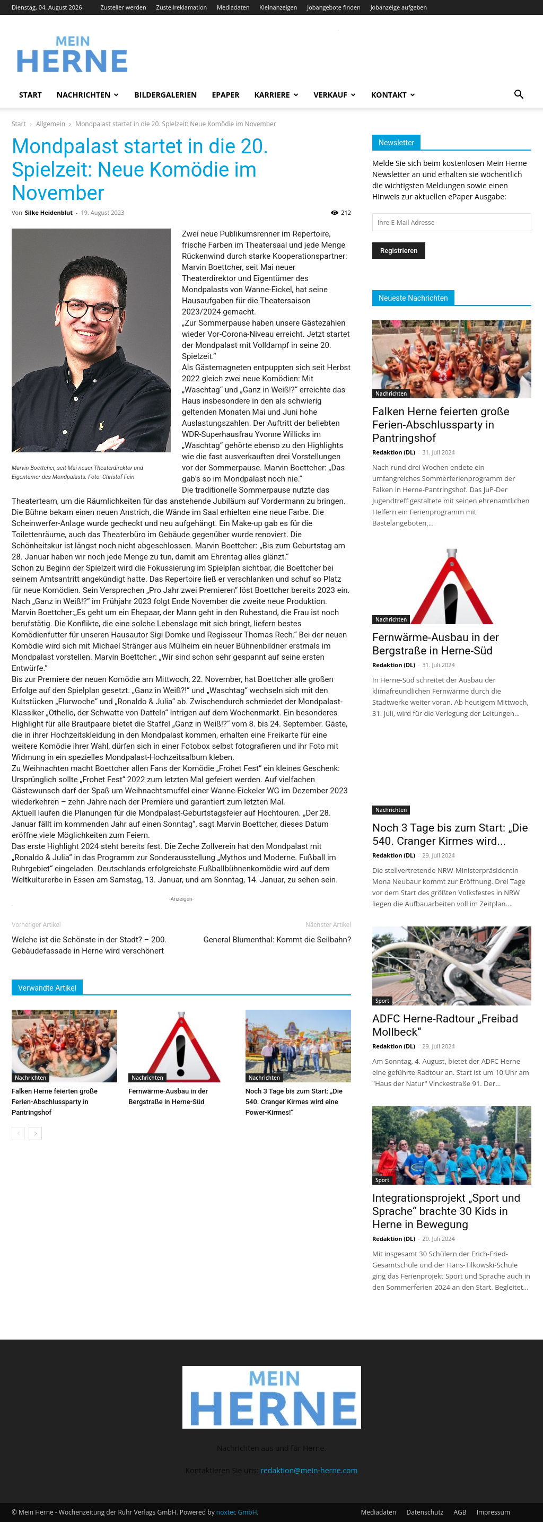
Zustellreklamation (181, 7)
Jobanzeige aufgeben (399, 7)
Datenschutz (424, 1512)
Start (30, 95)
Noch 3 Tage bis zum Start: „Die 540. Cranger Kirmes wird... (450, 834)
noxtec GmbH (236, 1512)
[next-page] (35, 1133)
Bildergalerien (165, 95)
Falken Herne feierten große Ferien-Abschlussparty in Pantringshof (55, 1101)
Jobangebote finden (334, 7)
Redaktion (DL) (393, 452)
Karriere (277, 95)
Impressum (493, 1512)
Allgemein (50, 123)
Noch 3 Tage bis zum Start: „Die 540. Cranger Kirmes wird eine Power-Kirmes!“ (294, 1101)
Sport (382, 1000)
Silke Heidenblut (49, 212)
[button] (518, 96)
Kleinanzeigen (278, 7)
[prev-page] (18, 1133)
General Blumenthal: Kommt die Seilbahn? (277, 939)
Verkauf (335, 95)
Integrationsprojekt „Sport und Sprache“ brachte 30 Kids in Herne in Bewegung (446, 1211)
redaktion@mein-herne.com (308, 1470)
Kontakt (393, 95)
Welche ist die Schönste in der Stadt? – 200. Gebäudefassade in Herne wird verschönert (89, 945)
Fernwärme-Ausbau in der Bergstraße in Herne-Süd (435, 644)
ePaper (225, 95)
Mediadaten (233, 7)
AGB (459, 1512)
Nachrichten (88, 95)
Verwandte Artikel (47, 988)
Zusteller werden (123, 7)
